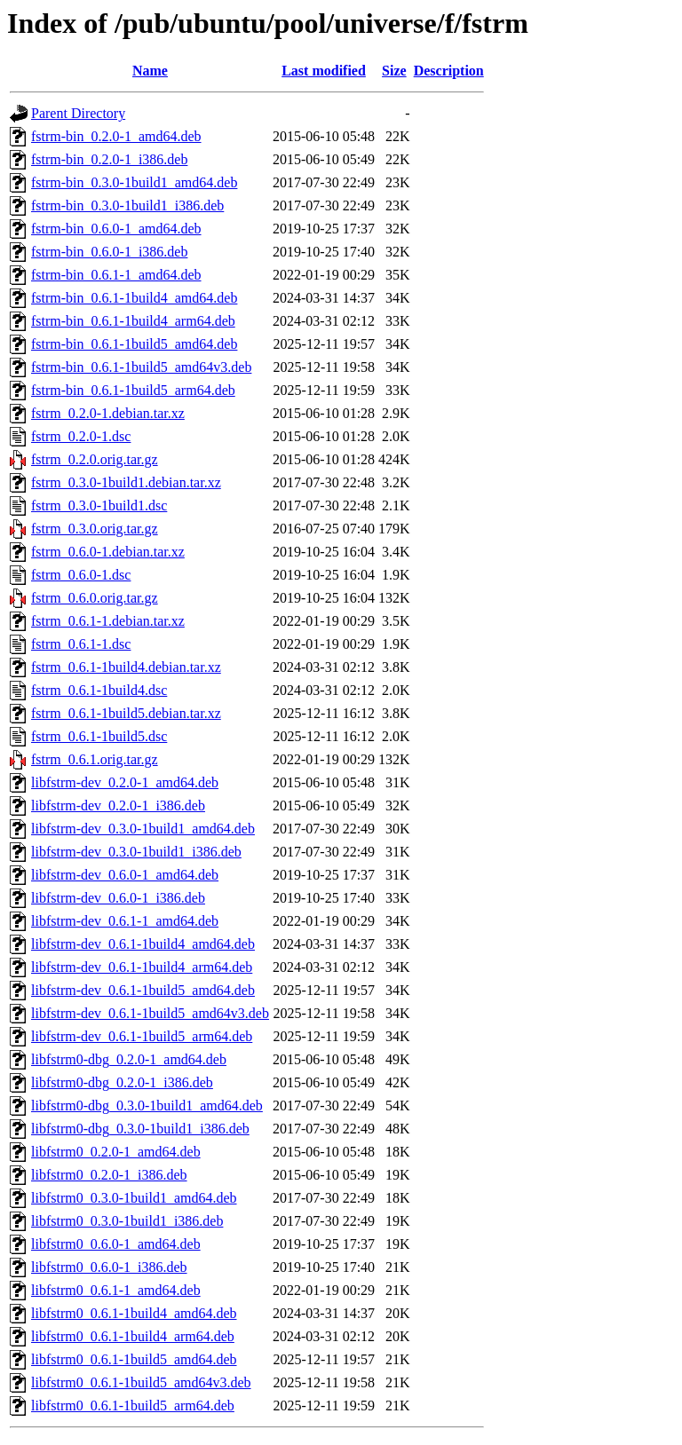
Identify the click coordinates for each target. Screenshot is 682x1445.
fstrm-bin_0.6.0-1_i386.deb (109, 251)
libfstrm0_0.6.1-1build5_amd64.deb (134, 1359)
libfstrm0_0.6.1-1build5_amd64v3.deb (141, 1382)
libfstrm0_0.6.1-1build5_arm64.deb (132, 1405)
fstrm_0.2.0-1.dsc (81, 436)
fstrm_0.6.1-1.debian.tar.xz (108, 620)
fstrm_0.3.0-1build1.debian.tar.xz (126, 482)
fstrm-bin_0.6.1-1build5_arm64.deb (133, 390)
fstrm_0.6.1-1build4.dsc (99, 690)
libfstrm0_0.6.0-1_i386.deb (109, 1267)
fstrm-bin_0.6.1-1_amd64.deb (116, 274)
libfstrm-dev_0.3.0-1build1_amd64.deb (143, 828)
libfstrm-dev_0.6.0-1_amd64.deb (124, 874)
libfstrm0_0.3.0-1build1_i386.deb (127, 1220)
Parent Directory (78, 113)
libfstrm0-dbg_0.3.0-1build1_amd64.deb (147, 1105)
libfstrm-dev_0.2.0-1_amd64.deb (124, 782)
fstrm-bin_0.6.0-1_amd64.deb (116, 228)
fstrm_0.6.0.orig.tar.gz (94, 597)
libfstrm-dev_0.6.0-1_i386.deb (118, 897)
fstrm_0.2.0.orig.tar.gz (94, 459)
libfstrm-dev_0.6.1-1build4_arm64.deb (141, 967)
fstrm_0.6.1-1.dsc (81, 643)
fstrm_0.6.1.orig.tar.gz (94, 759)
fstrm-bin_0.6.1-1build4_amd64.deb (134, 297)
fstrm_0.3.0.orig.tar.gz (94, 528)
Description (449, 70)
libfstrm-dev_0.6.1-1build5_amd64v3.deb (150, 1013)
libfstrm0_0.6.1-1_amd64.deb (116, 1290)
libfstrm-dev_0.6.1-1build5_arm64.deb (141, 1036)
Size (394, 70)
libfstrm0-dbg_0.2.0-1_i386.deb (122, 1082)
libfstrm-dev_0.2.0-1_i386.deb (118, 805)
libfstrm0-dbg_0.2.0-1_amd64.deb (128, 1059)
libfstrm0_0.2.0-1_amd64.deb (116, 1151)
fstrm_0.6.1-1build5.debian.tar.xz (126, 713)
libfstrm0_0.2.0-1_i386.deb (109, 1174)
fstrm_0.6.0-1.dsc (81, 574)
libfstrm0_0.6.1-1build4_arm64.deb (132, 1336)
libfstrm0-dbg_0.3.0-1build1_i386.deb (140, 1128)
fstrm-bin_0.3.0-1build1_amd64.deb (134, 182)
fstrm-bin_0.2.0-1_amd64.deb (116, 136)
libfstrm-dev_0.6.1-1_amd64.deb (124, 920)
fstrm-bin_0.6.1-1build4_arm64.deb (133, 320)
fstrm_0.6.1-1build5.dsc (99, 736)
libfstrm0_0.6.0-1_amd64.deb (116, 1244)
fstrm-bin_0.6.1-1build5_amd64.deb (134, 343)
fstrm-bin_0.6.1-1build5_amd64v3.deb (141, 367)
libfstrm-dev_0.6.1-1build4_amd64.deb (143, 943)
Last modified (324, 70)
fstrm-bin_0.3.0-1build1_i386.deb (127, 205)
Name (150, 70)
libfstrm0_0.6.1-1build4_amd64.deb (134, 1313)
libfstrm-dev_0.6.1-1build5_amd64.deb (143, 990)
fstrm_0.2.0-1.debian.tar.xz (108, 413)
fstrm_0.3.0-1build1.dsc (99, 505)
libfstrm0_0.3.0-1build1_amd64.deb (134, 1197)
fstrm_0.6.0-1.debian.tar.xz (108, 551)
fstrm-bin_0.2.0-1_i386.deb (109, 159)
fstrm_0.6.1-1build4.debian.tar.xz (126, 667)
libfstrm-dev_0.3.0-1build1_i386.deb (136, 851)
